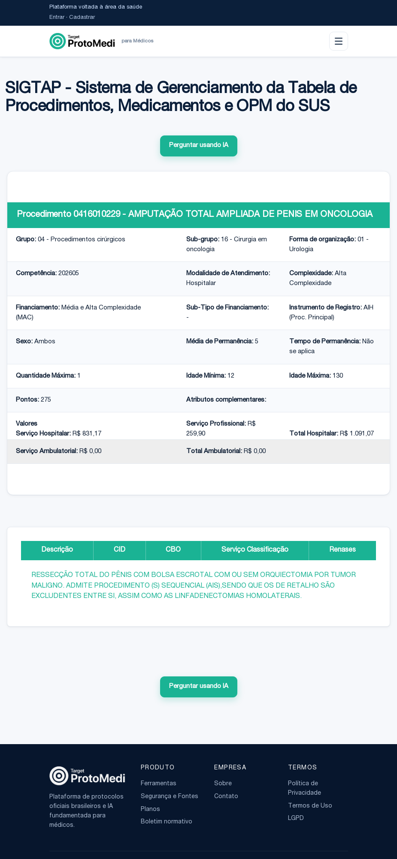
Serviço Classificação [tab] (254, 550)
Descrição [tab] (57, 550)
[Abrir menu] (338, 41)
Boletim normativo (166, 822)
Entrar (56, 18)
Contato (226, 797)
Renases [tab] (342, 550)
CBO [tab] (173, 550)
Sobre (223, 784)
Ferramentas (158, 784)
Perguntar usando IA (198, 145)
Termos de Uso (310, 806)
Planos (150, 810)
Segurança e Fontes (169, 797)
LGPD (296, 819)
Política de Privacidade (304, 788)
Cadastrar (82, 18)
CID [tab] (119, 550)
